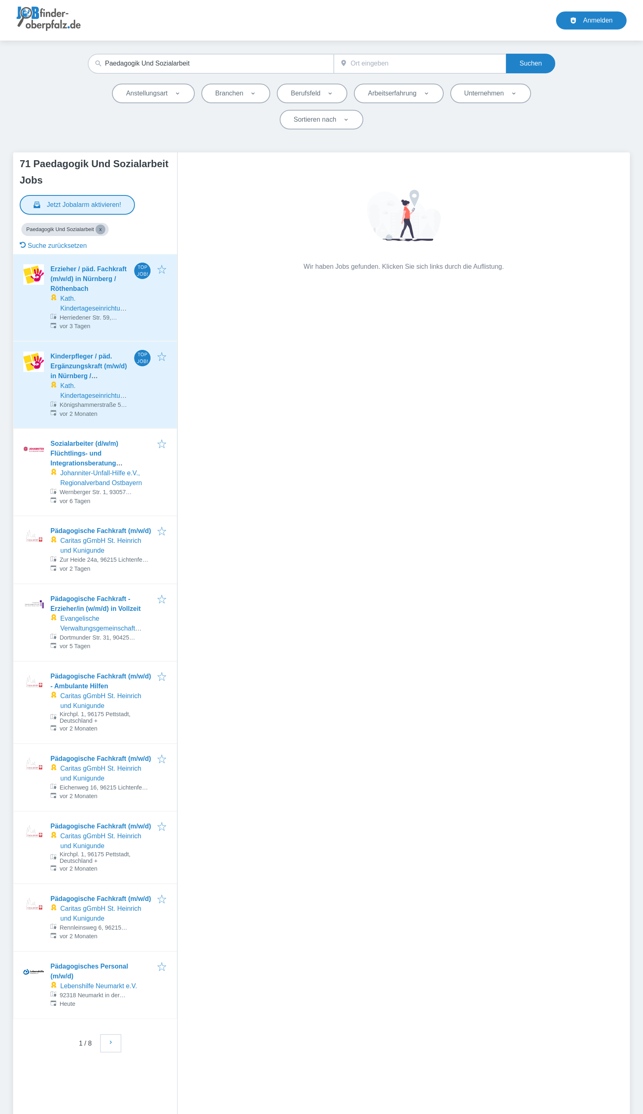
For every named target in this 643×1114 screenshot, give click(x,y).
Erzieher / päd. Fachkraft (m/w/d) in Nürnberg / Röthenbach (88, 278)
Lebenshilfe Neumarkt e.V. (98, 985)
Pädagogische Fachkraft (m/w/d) (100, 530)
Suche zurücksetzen (53, 245)
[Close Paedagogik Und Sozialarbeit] (100, 229)
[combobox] (211, 64)
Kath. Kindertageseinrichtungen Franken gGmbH (94, 308)
